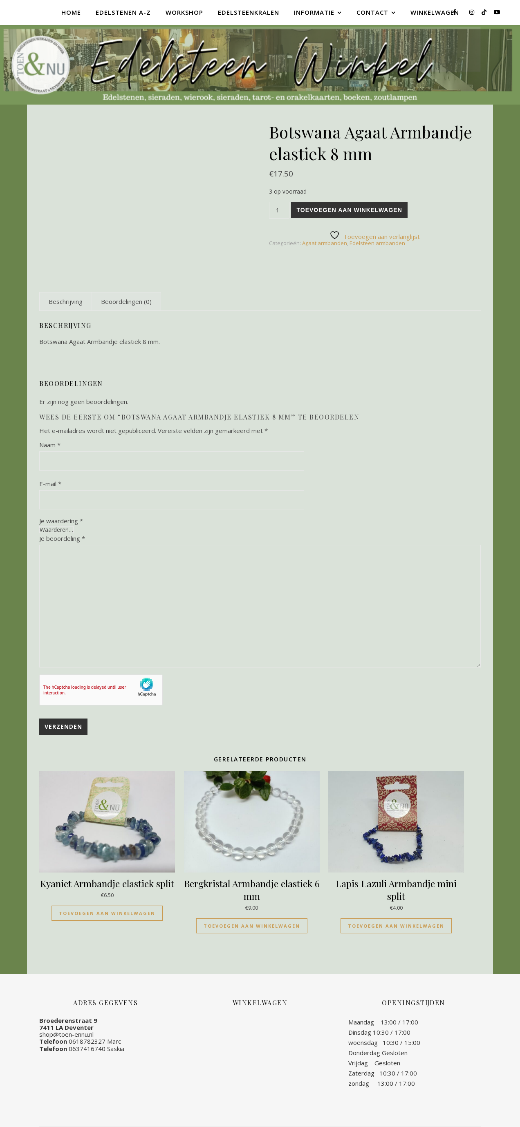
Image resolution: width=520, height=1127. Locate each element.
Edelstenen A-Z (123, 12)
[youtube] (497, 12)
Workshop (184, 12)
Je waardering (61, 521)
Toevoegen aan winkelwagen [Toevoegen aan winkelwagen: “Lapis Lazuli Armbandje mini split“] (396, 926)
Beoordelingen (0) (126, 301)
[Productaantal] (279, 210)
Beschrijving (66, 301)
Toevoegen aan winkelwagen (349, 210)
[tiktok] (485, 12)
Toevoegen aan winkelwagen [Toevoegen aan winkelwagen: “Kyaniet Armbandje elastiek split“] (107, 913)
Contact (372, 12)
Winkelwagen (434, 12)
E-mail (50, 484)
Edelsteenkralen (248, 12)
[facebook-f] (455, 12)
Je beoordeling (62, 538)
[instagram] (472, 12)
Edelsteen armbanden (377, 243)
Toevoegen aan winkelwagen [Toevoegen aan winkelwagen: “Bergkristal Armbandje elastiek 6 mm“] (252, 926)
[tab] (65, 301)
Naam (50, 445)
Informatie (314, 12)
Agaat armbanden (324, 243)
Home (71, 12)
